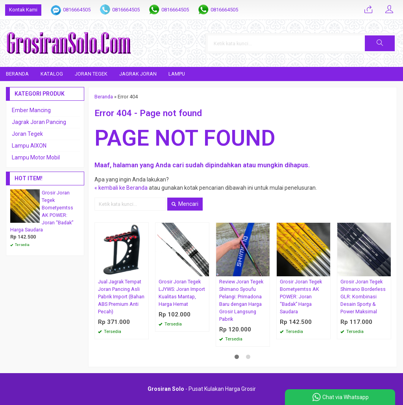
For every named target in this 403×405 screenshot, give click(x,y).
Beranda (17, 74)
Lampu (176, 74)
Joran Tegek (91, 74)
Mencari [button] (185, 204)
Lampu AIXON (29, 145)
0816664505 (77, 10)
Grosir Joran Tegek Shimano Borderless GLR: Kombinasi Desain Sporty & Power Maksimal (363, 296)
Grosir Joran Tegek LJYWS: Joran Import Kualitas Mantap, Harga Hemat (182, 293)
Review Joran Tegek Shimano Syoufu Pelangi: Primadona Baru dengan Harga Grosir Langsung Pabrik (241, 300)
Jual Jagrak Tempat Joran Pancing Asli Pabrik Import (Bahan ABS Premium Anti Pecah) (121, 296)
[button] (380, 43)
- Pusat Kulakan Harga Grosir (202, 389)
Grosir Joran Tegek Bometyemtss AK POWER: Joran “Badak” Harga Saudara (301, 296)
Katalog (52, 74)
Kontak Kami (23, 10)
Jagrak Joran (138, 74)
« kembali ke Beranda (121, 188)
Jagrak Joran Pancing (39, 122)
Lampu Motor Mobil (36, 157)
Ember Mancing (31, 110)
